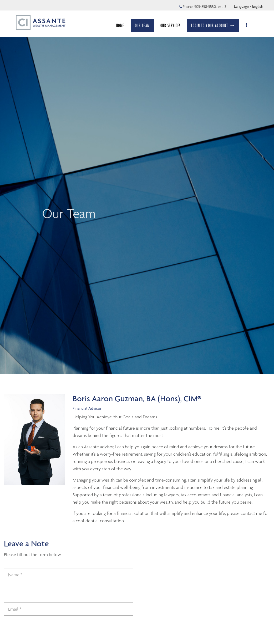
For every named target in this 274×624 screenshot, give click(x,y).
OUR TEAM (145, 25)
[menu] (250, 25)
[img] (137, 187)
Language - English (248, 6)
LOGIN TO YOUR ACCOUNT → (216, 25)
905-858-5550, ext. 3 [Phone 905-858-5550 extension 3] (210, 6)
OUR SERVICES (173, 25)
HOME (123, 25)
